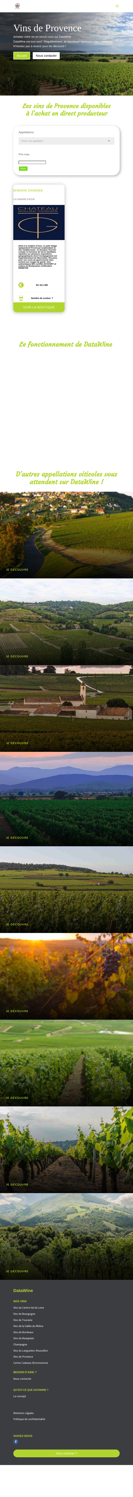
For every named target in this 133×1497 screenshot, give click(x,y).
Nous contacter (46, 55)
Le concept (19, 1396)
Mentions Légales (23, 1413)
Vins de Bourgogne (24, 1314)
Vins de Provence (23, 1356)
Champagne (20, 1344)
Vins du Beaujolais (23, 1338)
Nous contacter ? (66, 1453)
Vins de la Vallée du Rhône (28, 1326)
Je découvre (17, 570)
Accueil (22, 55)
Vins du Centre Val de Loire (28, 1307)
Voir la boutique (39, 307)
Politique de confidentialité (29, 1419)
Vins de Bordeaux (23, 1332)
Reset (23, 169)
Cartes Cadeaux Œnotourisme (30, 1363)
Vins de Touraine (22, 1320)
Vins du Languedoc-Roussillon (30, 1350)
